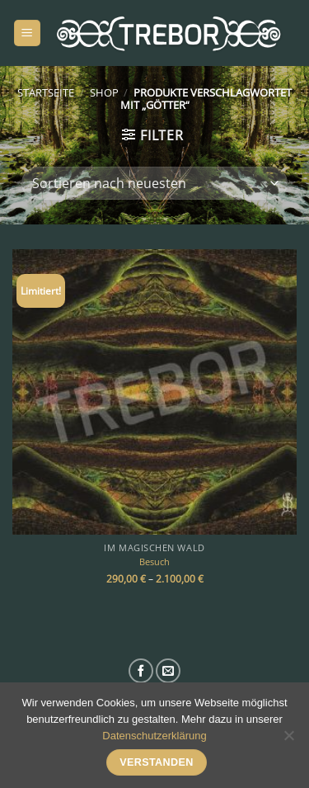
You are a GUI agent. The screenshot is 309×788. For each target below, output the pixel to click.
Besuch (154, 562)
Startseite (45, 92)
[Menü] (27, 33)
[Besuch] (154, 391)
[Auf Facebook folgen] (141, 670)
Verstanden (156, 762)
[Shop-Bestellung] (154, 183)
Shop (104, 92)
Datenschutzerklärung (154, 735)
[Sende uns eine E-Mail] (168, 670)
